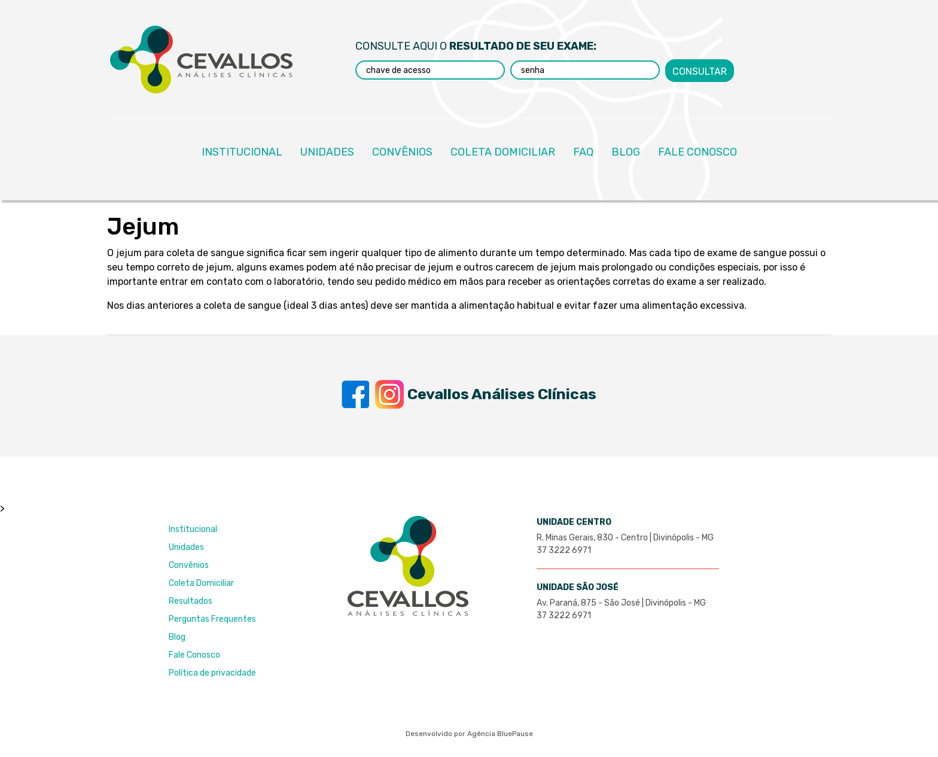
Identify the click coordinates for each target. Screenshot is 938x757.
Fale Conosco (194, 655)
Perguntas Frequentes (212, 619)
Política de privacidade (212, 673)
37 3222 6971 (564, 550)
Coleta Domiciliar (201, 583)
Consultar (699, 69)
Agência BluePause (500, 733)
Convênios (189, 565)
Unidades (186, 547)
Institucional (193, 529)
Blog (177, 637)
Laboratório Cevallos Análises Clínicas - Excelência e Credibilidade (201, 59)
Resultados (190, 601)
